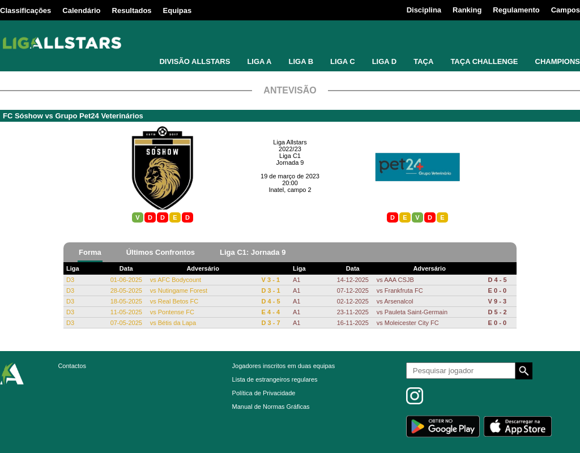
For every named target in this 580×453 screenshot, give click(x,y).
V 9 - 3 (497, 301)
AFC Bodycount (179, 279)
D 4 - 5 (271, 301)
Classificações (25, 10)
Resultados (132, 10)
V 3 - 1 (271, 279)
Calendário (81, 10)
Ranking (467, 10)
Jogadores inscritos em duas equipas (283, 365)
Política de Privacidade (264, 393)
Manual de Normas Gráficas (271, 406)
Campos (565, 10)
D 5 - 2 (497, 312)
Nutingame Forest (182, 290)
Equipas (177, 10)
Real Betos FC (178, 301)
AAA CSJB (399, 279)
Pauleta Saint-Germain (416, 312)
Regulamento (516, 10)
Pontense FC (176, 312)
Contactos (72, 365)
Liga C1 (290, 155)
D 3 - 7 (271, 322)
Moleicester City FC (412, 322)
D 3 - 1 (271, 290)
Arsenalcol (398, 301)
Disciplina (424, 10)
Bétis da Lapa (177, 322)
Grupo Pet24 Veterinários (99, 116)
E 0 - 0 (497, 290)
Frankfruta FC (404, 290)
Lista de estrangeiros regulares (275, 379)
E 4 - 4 (271, 312)
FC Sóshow (23, 116)
